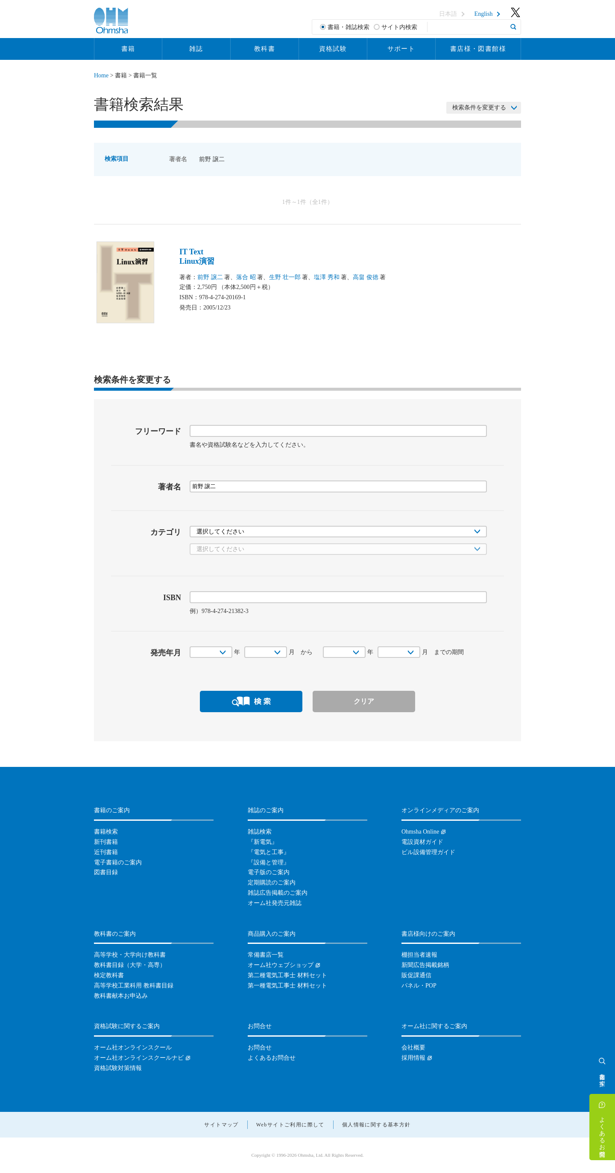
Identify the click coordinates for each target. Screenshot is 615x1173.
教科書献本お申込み (121, 996)
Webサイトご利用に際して (290, 1125)
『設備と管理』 (269, 862)
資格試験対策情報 (118, 1068)
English (483, 14)
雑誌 (196, 48)
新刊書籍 (106, 842)
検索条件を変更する (479, 107)
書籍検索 (106, 831)
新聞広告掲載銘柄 (425, 965)
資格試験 (333, 48)
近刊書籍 (106, 852)
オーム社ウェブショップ (280, 965)
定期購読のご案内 (272, 882)
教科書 (264, 48)
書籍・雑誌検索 (348, 27)
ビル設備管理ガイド (428, 852)
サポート (401, 48)
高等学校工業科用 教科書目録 (133, 985)
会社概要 (413, 1047)
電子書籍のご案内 (118, 862)
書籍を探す (602, 1076)
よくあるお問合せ (602, 1133)
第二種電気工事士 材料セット (287, 975)
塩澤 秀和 (327, 277)
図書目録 (106, 872)
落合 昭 (246, 277)
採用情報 (413, 1058)
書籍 (128, 48)
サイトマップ (221, 1125)
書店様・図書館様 (478, 48)
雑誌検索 (260, 831)
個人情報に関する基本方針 (376, 1125)
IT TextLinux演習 (196, 256)
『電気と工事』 (269, 852)
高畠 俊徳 (365, 277)
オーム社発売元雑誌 (275, 903)
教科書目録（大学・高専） (130, 965)
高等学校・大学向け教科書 (130, 955)
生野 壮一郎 (285, 277)
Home (101, 75)
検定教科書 (109, 975)
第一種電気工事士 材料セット (287, 985)
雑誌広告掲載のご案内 (278, 893)
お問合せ (260, 1047)
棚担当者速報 (419, 955)
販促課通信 (416, 975)
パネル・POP (418, 985)
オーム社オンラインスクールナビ (139, 1058)
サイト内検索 (399, 27)
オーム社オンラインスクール (133, 1047)
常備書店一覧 (266, 955)
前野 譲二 (210, 277)
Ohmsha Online (420, 831)
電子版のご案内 (269, 872)
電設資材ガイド (422, 842)
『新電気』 (263, 842)
